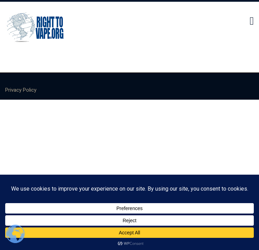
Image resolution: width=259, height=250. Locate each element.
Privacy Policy (20, 90)
